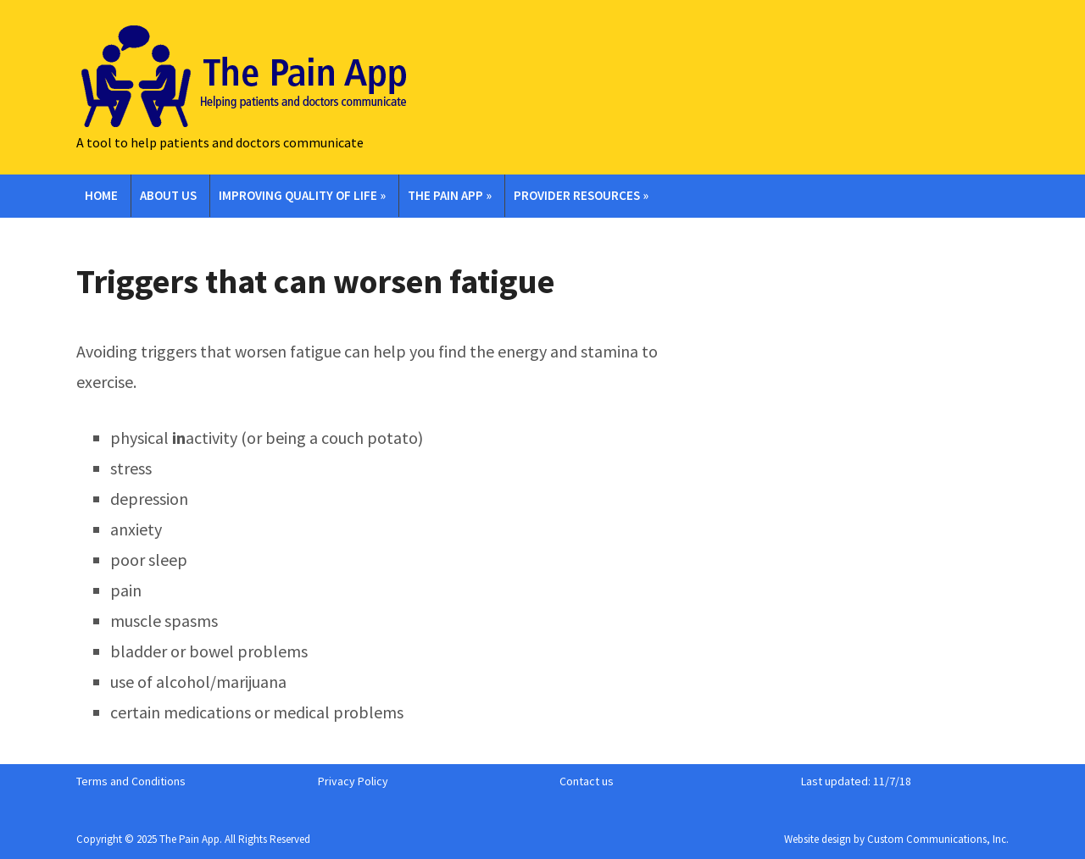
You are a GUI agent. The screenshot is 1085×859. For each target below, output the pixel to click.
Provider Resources (581, 195)
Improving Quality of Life (302, 195)
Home (101, 195)
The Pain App (450, 195)
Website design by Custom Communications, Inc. (896, 839)
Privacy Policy (353, 781)
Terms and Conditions (131, 781)
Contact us (586, 781)
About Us (168, 195)
